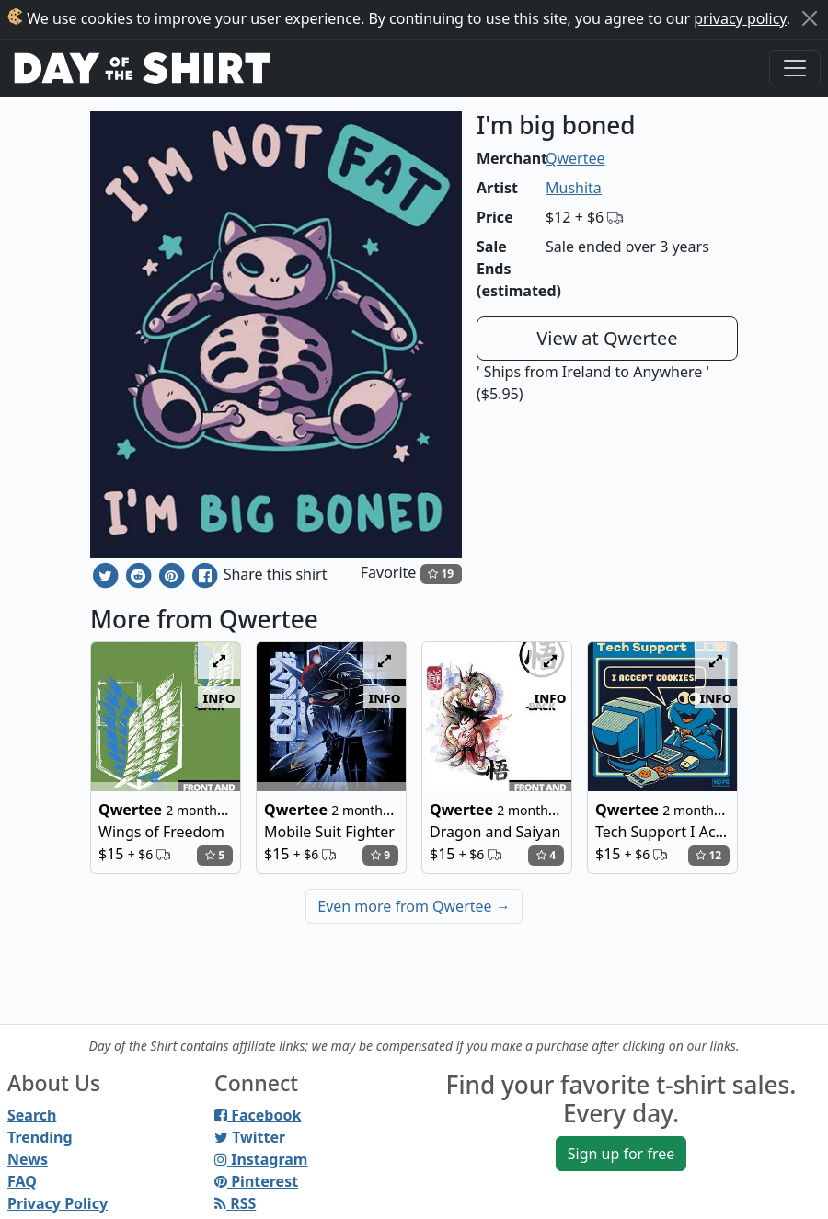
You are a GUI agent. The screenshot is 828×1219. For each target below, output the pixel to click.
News (27, 1159)
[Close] (810, 18)
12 (708, 855)
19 (441, 573)
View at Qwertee (606, 338)
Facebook (257, 1115)
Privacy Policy (57, 1203)
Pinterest (256, 1181)
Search (31, 1115)
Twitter (249, 1137)
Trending (40, 1137)
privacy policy (740, 18)
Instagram (260, 1159)
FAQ (22, 1181)
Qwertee (575, 158)
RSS (235, 1203)
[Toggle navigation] (795, 68)
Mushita (574, 188)
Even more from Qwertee (414, 906)
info (219, 697)
